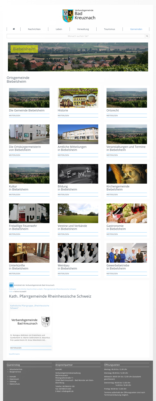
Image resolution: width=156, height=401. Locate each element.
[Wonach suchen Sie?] (78, 36)
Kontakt (13, 376)
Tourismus (109, 29)
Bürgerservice (15, 372)
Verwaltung (83, 29)
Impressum (14, 379)
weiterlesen (14, 115)
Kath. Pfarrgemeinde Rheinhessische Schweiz (57, 289)
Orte (11, 291)
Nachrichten (34, 29)
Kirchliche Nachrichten (27, 289)
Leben (59, 29)
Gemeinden (136, 29)
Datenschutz (15, 384)
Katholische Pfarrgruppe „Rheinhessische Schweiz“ (29, 306)
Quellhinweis (14, 354)
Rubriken (12, 289)
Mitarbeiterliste (16, 369)
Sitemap (13, 381)
